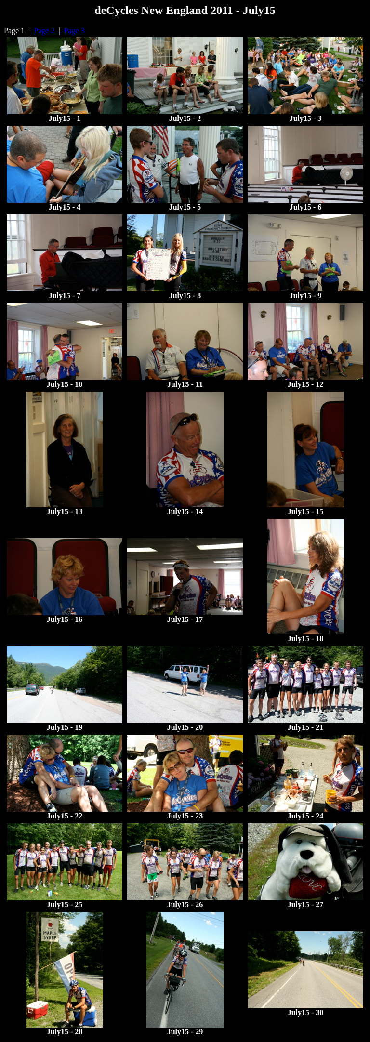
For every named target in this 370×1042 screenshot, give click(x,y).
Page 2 (45, 30)
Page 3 (74, 30)
